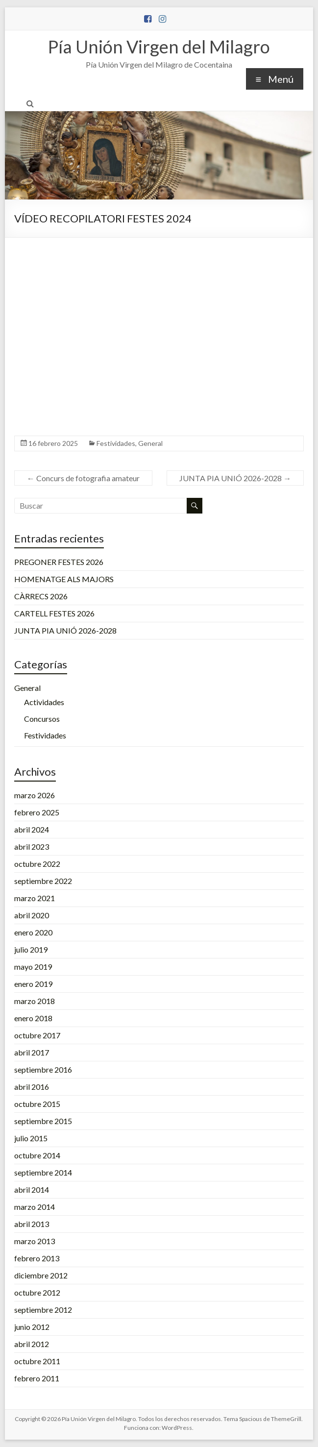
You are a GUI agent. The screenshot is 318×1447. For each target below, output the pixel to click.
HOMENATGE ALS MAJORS (64, 579)
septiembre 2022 (43, 880)
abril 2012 (31, 1344)
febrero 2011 (36, 1378)
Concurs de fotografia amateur (83, 478)
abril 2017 (31, 1052)
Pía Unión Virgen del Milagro (159, 46)
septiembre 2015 (43, 1121)
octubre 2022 (37, 863)
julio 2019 (31, 949)
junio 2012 (31, 1326)
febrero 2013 (36, 1258)
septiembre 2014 (43, 1172)
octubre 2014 (37, 1155)
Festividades (116, 443)
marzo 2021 (34, 898)
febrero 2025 (36, 812)
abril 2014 (31, 1189)
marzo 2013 (34, 1241)
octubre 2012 (37, 1292)
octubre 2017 (37, 1035)
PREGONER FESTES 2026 (58, 561)
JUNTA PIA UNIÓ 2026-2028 (235, 478)
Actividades (44, 702)
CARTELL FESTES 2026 (54, 613)
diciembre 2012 (41, 1275)
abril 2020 (31, 915)
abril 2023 (31, 846)
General (150, 443)
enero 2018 (33, 1018)
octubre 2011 (37, 1361)
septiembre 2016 (43, 1069)
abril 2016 (31, 1086)
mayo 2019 (33, 966)
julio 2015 (31, 1138)
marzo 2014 (34, 1206)
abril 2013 (31, 1223)
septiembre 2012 (43, 1309)
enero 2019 (33, 983)
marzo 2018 (34, 1001)
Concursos (42, 718)
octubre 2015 (37, 1103)
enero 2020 (33, 932)
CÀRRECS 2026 (41, 596)
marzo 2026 (34, 795)
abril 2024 (31, 829)
